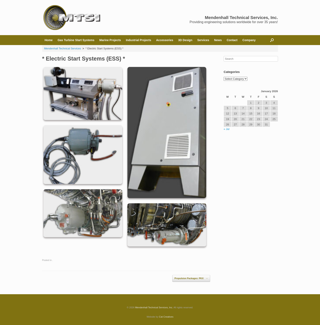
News (218, 40)
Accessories (164, 40)
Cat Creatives (166, 316)
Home (49, 40)
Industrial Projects (138, 40)
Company (249, 40)
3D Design (185, 40)
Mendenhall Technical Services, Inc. (154, 307)
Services (203, 40)
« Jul (226, 129)
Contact (232, 40)
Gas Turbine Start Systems (76, 40)
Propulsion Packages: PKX (191, 278)
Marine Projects (110, 40)
